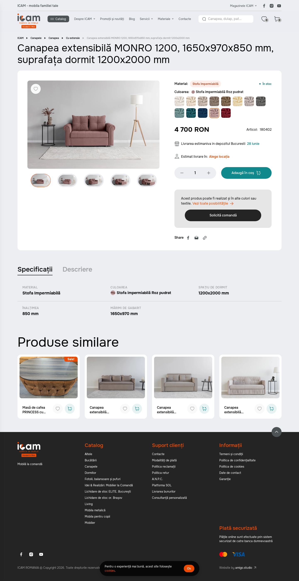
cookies (110, 570)
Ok (189, 568)
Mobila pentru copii (97, 518)
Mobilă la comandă (29, 465)
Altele (88, 455)
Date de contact (230, 474)
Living (89, 505)
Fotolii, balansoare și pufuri (102, 480)
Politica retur (160, 474)
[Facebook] (264, 5)
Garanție (225, 480)
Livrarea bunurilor (163, 493)
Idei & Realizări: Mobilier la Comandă (109, 486)
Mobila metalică (95, 511)
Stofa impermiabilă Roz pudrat (217, 92)
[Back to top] (277, 433)
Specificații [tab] (35, 270)
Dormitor (90, 474)
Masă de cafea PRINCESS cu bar (33, 413)
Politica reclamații (163, 468)
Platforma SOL (162, 486)
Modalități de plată (164, 461)
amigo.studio (243, 569)
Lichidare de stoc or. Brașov (103, 499)
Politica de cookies (231, 468)
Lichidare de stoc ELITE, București (108, 493)
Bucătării (91, 461)
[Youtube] (279, 5)
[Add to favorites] (58, 410)
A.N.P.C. (157, 480)
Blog (132, 19)
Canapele (36, 38)
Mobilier (90, 524)
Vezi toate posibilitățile (213, 204)
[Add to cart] (70, 410)
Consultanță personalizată (169, 499)
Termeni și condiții (231, 455)
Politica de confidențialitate (237, 461)
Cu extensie (73, 38)
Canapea (54, 38)
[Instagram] (271, 5)
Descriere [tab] (77, 270)
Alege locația (219, 158)
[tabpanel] (149, 302)
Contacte (185, 19)
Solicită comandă (223, 216)
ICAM (20, 38)
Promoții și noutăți (112, 19)
